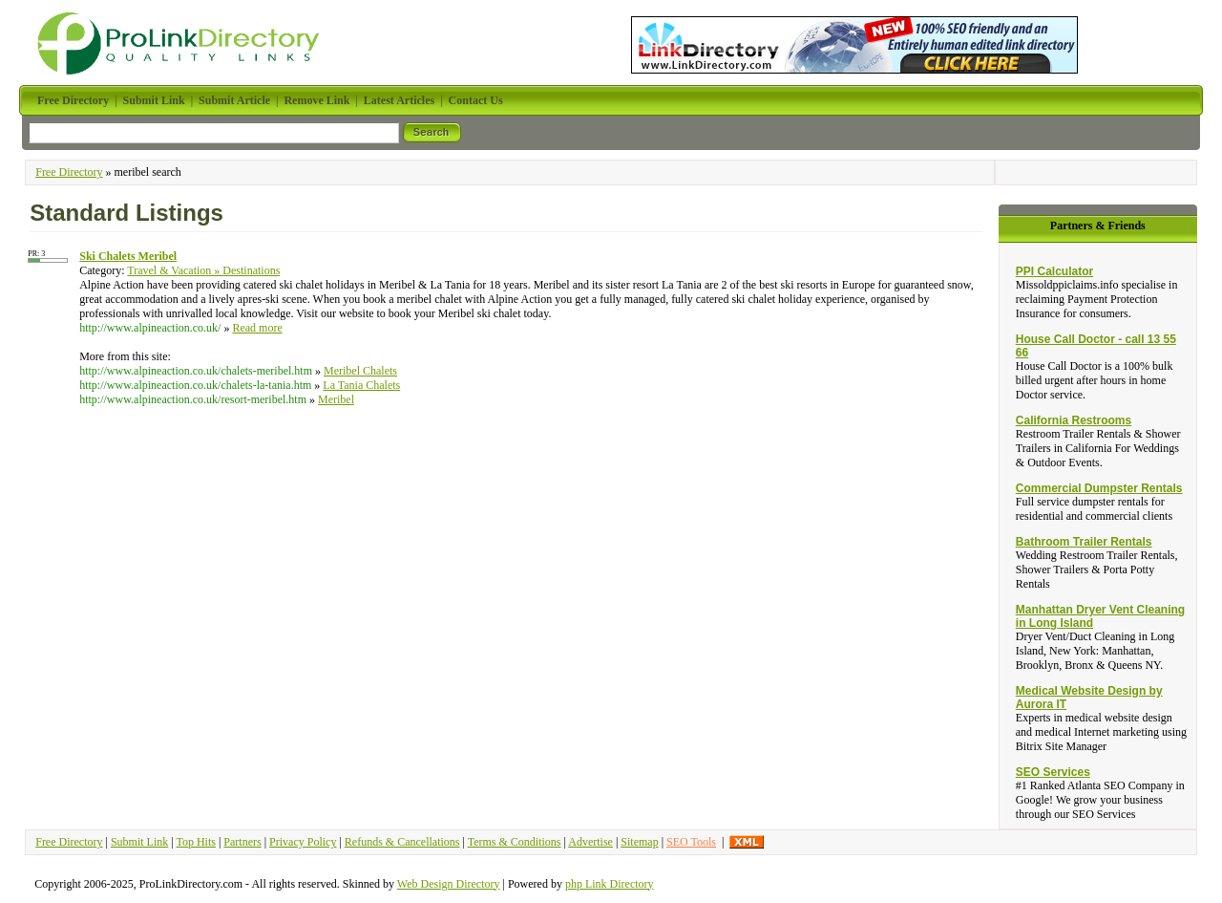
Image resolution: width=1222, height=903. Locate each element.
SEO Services (1053, 772)
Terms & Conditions (514, 842)
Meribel (336, 399)
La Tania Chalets (361, 385)
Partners (242, 842)
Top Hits (196, 842)
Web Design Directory (448, 884)
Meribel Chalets (360, 370)
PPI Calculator (1054, 271)
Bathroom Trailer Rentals (1084, 541)
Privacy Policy (302, 842)
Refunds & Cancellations (402, 842)
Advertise (590, 842)
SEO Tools (691, 842)
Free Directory (68, 172)
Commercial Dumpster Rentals (1099, 488)
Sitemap (639, 842)
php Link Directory (609, 884)
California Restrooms (1073, 420)
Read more (257, 327)
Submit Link (139, 842)
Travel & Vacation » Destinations (203, 270)
